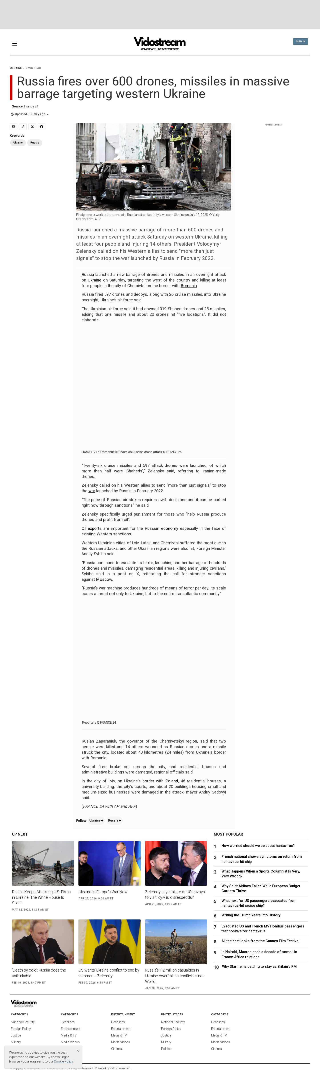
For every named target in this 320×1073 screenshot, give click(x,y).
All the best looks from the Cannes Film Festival (260, 941)
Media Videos (70, 1042)
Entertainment (70, 1028)
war (91, 490)
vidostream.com (120, 1068)
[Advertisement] (160, 14)
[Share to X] (32, 126)
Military (16, 1042)
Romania (189, 285)
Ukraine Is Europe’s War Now (103, 891)
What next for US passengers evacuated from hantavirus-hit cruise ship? (259, 903)
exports (95, 528)
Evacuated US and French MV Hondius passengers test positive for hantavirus (263, 928)
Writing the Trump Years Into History (251, 915)
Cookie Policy (63, 1061)
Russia (88, 274)
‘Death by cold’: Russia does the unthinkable (39, 973)
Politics (166, 1049)
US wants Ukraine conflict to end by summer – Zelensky (108, 973)
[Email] (13, 126)
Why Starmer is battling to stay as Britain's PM (259, 966)
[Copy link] (23, 126)
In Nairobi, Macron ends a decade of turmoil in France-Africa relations (259, 954)
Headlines (68, 1022)
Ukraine (94, 280)
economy (169, 528)
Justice (16, 1035)
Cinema (116, 1049)
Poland (171, 781)
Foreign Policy (21, 1028)
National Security (23, 1022)
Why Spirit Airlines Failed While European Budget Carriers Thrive (261, 888)
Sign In (300, 41)
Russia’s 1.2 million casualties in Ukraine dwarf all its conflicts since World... (175, 976)
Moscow (104, 579)
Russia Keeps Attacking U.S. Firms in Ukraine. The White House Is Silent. (41, 897)
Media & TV (69, 1035)
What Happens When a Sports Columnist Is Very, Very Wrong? (261, 873)
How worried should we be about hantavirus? (258, 846)
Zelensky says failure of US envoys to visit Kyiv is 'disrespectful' (175, 894)
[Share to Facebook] (41, 126)
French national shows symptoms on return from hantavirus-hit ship (262, 859)
